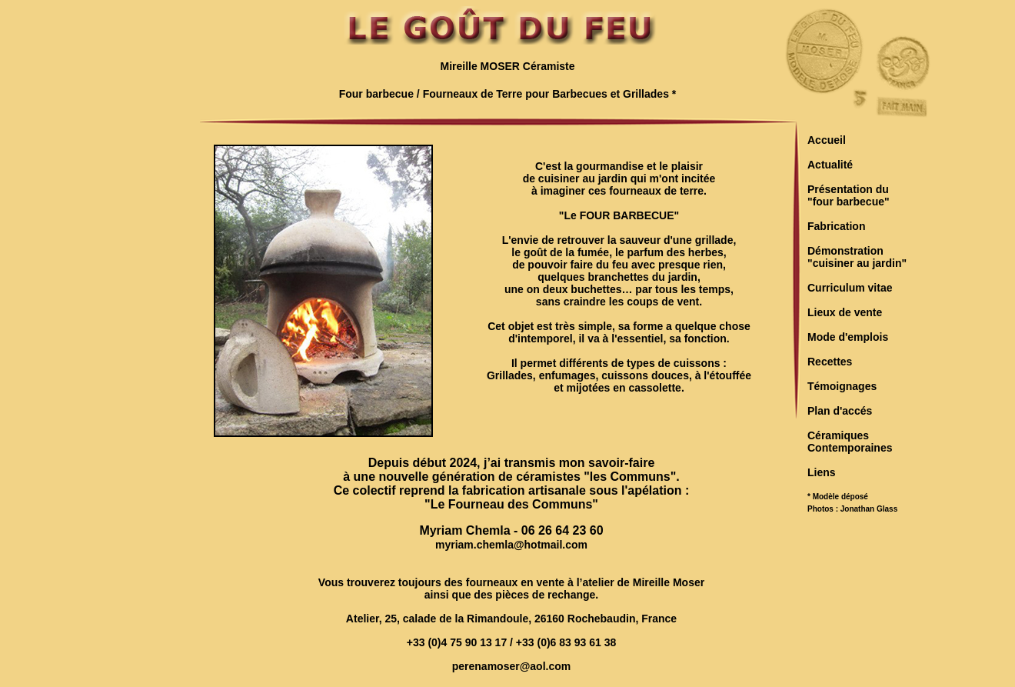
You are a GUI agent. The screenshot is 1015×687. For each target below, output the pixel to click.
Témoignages (842, 386)
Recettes (829, 361)
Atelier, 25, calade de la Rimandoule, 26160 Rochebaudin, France (511, 618)
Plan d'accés (839, 411)
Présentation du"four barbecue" (848, 195)
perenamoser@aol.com (511, 666)
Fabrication (836, 226)
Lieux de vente (844, 312)
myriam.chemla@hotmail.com (511, 545)
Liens (821, 472)
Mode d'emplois (847, 337)
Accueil (826, 140)
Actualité (830, 164)
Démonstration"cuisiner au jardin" (857, 257)
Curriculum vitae (849, 288)
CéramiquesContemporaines (849, 441)
